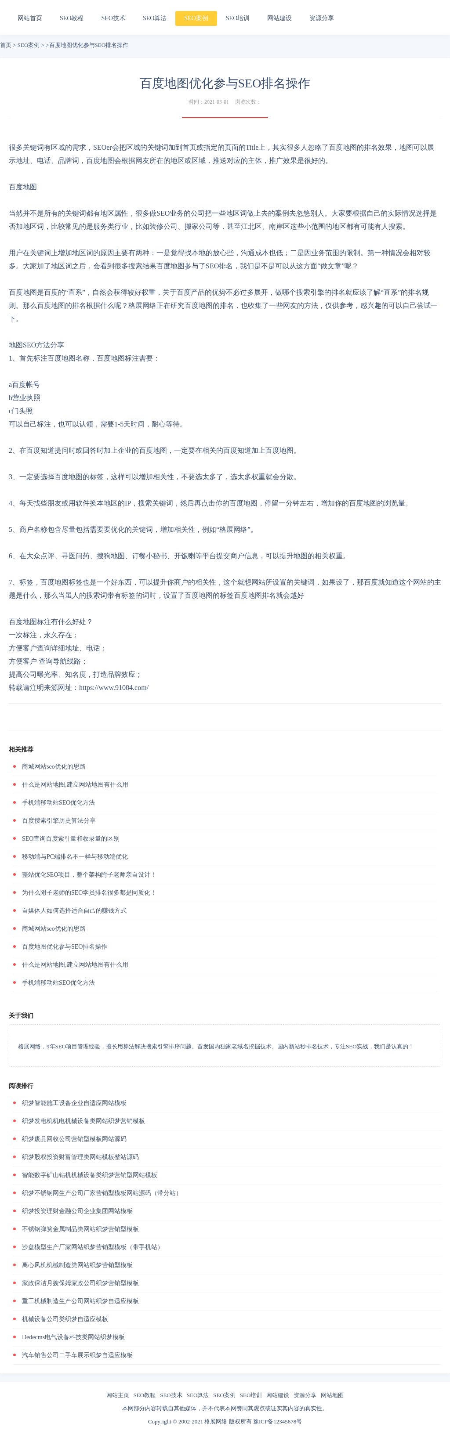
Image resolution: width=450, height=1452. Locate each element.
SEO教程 (71, 18)
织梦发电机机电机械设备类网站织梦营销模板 (83, 1121)
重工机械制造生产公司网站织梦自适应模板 (80, 1301)
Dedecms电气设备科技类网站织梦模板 (73, 1337)
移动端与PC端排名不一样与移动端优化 (75, 856)
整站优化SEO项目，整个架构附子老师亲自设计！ (89, 874)
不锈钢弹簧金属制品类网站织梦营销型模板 (80, 1229)
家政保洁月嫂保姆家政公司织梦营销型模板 (80, 1283)
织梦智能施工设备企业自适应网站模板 (74, 1103)
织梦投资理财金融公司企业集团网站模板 (77, 1211)
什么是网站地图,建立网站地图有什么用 (75, 784)
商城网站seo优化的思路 (54, 766)
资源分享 (321, 18)
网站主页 (117, 1395)
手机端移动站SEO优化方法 (58, 802)
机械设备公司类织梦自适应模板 (65, 1319)
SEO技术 (113, 18)
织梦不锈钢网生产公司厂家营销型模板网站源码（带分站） (102, 1193)
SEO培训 (238, 18)
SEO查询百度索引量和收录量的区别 (71, 838)
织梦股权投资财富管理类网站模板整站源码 (80, 1157)
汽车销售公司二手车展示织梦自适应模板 (77, 1355)
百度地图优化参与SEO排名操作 (64, 946)
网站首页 (30, 18)
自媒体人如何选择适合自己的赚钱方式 (74, 910)
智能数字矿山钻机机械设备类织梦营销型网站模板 (89, 1175)
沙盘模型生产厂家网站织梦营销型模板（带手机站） (92, 1247)
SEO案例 (196, 18)
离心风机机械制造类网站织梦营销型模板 (77, 1265)
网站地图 (332, 1395)
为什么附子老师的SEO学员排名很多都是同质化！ (89, 892)
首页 (5, 45)
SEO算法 (155, 18)
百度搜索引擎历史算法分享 (59, 820)
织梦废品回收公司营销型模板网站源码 (74, 1139)
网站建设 (279, 18)
